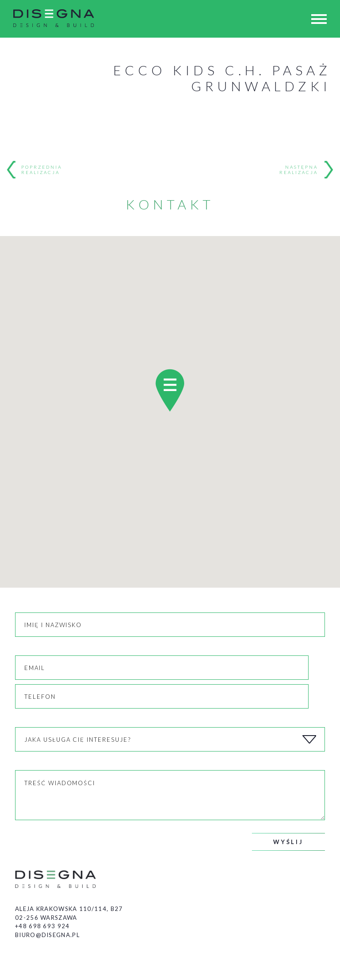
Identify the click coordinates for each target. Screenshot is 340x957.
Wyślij (288, 841)
